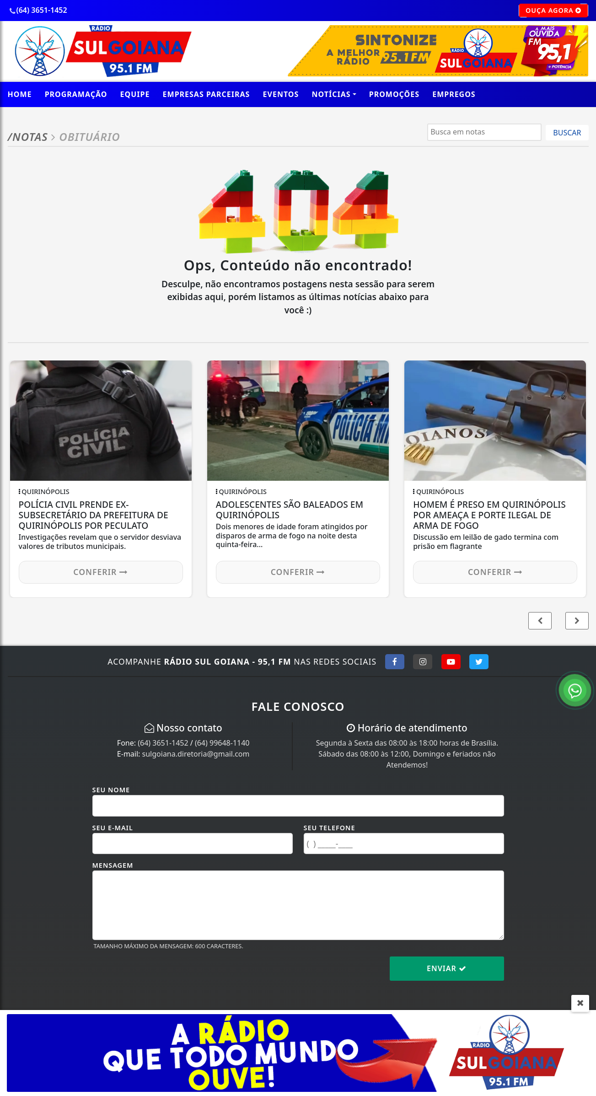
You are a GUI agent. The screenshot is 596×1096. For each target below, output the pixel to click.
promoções (394, 94)
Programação (76, 94)
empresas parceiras (206, 94)
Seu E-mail (112, 827)
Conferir (100, 571)
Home (20, 94)
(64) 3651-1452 (163, 743)
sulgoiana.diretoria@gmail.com (196, 754)
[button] (577, 620)
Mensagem (113, 865)
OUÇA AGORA (554, 10)
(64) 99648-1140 (222, 743)
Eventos (281, 94)
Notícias (331, 94)
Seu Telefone (329, 827)
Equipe (135, 94)
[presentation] (161, 976)
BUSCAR (567, 133)
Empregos (454, 94)
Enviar (447, 968)
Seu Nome (111, 789)
